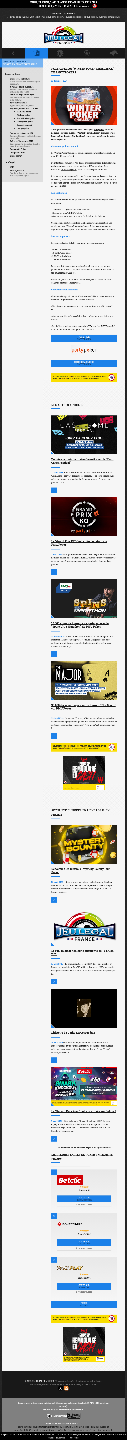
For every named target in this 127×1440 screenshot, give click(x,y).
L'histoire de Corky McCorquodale (73, 1032)
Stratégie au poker (25, 121)
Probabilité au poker (26, 118)
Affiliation (67, 1384)
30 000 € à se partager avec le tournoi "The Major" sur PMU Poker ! (83, 706)
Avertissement (54, 1384)
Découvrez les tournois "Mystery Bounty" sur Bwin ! (80, 870)
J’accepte (74, 1437)
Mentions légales (38, 1384)
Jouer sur (84, 338)
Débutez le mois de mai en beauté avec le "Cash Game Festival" (82, 461)
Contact (93, 1384)
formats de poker (69, 169)
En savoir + (61, 1437)
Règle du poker (23, 115)
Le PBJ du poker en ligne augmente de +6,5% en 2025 (82, 952)
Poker (84, 1304)
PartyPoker (99, 129)
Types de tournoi (24, 125)
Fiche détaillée (84, 1204)
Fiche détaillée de (84, 363)
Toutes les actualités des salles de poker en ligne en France (84, 1147)
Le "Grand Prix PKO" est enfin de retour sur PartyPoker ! (79, 542)
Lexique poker (23, 128)
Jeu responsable (80, 1384)
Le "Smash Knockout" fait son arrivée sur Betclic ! (83, 1111)
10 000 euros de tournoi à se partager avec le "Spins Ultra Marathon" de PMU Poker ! (80, 624)
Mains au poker (24, 111)
